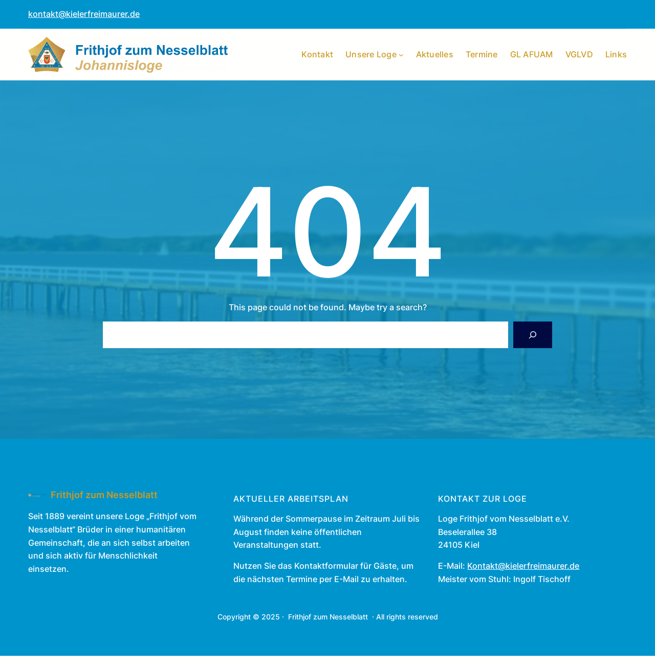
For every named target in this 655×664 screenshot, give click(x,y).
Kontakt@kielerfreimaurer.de (523, 566)
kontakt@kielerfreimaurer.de (84, 14)
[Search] (532, 335)
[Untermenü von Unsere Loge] (401, 54)
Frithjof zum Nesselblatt (104, 494)
